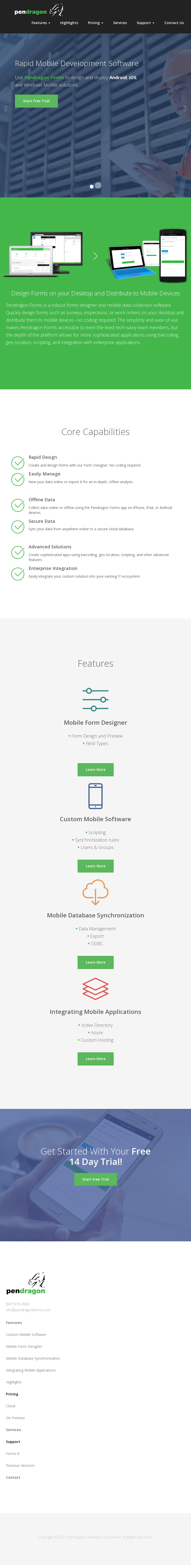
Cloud (10, 1406)
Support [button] (145, 22)
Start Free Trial (36, 100)
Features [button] (41, 22)
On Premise (15, 1417)
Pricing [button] (95, 22)
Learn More (95, 769)
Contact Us (174, 22)
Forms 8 (12, 1453)
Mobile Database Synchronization (33, 1358)
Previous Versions (20, 1465)
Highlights (69, 22)
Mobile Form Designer (24, 1346)
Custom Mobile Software (26, 1334)
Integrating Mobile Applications (31, 1370)
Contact (13, 1477)
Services (120, 22)
